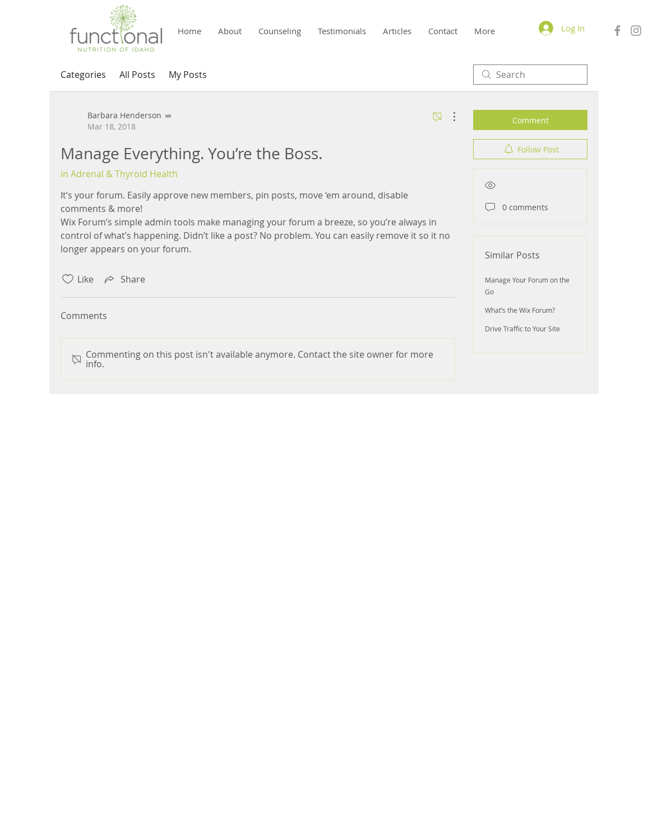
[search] (530, 74)
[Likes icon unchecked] (68, 279)
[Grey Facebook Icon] (617, 31)
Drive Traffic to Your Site (522, 328)
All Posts (137, 74)
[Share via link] (124, 279)
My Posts (188, 74)
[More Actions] (448, 116)
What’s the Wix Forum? (520, 310)
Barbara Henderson (325, 734)
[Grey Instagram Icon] (636, 31)
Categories (83, 74)
